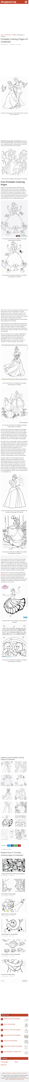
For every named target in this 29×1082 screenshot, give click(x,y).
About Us (25, 1073)
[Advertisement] (14, 19)
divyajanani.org (8, 1)
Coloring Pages (5, 44)
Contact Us (8, 1073)
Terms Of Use (19, 1073)
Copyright (14, 1073)
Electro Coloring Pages (9, 1024)
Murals (16, 1062)
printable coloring (7, 849)
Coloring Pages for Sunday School (12, 1051)
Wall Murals (4, 1065)
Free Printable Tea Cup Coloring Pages (10, 954)
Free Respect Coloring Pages (8, 894)
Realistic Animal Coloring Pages (12, 1018)
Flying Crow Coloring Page (10, 1040)
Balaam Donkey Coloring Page (8, 914)
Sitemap (4, 1073)
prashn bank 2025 (20, 1079)
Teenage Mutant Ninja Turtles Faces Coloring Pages (13, 873)
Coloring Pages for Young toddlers (9, 934)
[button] (26, 2)
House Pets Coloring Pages (8, 974)
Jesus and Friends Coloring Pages (12, 1035)
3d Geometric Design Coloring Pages (13, 1046)
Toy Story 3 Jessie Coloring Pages (12, 1029)
